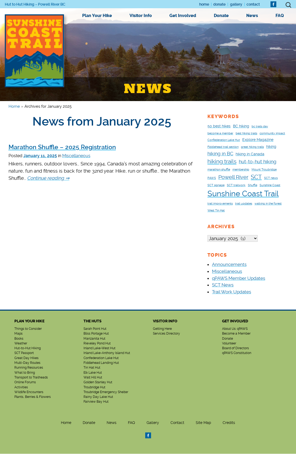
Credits (229, 423)
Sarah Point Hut (95, 329)
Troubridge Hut (94, 387)
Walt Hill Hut (93, 378)
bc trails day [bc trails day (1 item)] (260, 126)
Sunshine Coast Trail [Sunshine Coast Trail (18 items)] (243, 193)
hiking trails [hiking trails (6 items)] (221, 161)
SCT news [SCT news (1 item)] (271, 178)
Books (18, 339)
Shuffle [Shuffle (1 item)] (252, 185)
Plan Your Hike (97, 15)
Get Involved (182, 15)
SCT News (223, 285)
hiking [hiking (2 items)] (271, 146)
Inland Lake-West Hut (99, 348)
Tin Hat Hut (92, 368)
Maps (18, 334)
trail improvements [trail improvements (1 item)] (220, 203)
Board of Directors (235, 348)
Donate (219, 4)
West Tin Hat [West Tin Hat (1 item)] (216, 210)
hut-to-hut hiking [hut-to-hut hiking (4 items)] (257, 161)
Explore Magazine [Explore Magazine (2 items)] (257, 140)
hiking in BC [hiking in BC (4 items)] (220, 153)
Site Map (203, 423)
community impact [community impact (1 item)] (272, 133)
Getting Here (162, 329)
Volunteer (229, 343)
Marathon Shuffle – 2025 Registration (62, 147)
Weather (20, 343)
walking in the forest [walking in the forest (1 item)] (268, 203)
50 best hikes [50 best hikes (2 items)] (219, 126)
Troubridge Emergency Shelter (106, 392)
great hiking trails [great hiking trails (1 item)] (252, 147)
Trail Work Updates (231, 292)
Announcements (229, 264)
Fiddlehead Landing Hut (101, 363)
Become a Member (236, 334)
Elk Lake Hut (93, 373)
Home (204, 4)
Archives (221, 227)
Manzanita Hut (94, 339)
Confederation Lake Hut (101, 358)
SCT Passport (24, 353)
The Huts (93, 321)
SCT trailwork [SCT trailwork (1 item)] (236, 185)
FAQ (280, 15)
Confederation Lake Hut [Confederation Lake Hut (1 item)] (223, 140)
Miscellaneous (76, 155)
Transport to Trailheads (31, 378)
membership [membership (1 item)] (240, 169)
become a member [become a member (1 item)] (220, 133)
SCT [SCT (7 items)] (256, 176)
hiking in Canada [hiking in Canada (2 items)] (250, 154)
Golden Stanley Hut (98, 382)
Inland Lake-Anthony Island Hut (107, 353)
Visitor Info (141, 15)
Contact (253, 4)
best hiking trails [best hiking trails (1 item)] (246, 133)
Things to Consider (28, 329)
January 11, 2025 (40, 155)
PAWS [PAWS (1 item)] (211, 178)
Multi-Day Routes (27, 363)
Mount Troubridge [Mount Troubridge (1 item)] (264, 169)
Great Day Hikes (26, 358)
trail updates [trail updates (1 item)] (243, 203)
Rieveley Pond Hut (97, 343)
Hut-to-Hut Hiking (27, 348)
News (252, 15)
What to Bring (24, 373)
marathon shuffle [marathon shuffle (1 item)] (218, 169)
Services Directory (166, 334)
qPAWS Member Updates (238, 278)
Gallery (236, 4)
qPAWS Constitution (236, 353)
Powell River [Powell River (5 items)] (233, 177)
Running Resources (28, 368)
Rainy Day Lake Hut (98, 397)
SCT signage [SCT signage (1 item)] (215, 185)
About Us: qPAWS (235, 329)
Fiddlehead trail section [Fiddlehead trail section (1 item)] (223, 147)
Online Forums (25, 382)
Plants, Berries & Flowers (32, 397)
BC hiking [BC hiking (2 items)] (241, 126)
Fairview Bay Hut (96, 402)
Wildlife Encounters (28, 392)
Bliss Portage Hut (96, 334)
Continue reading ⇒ (48, 178)
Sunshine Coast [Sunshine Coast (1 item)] (270, 185)
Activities (21, 387)
